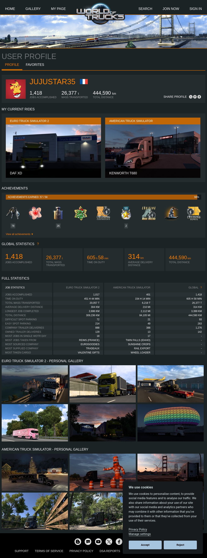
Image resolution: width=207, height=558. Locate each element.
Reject (180, 544)
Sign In (195, 9)
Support (22, 551)
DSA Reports (110, 551)
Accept (145, 544)
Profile (12, 64)
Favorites (35, 64)
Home (10, 9)
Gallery (33, 9)
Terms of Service (49, 551)
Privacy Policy (81, 551)
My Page (58, 9)
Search (145, 9)
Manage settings (140, 534)
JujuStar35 (52, 81)
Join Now (170, 9)
